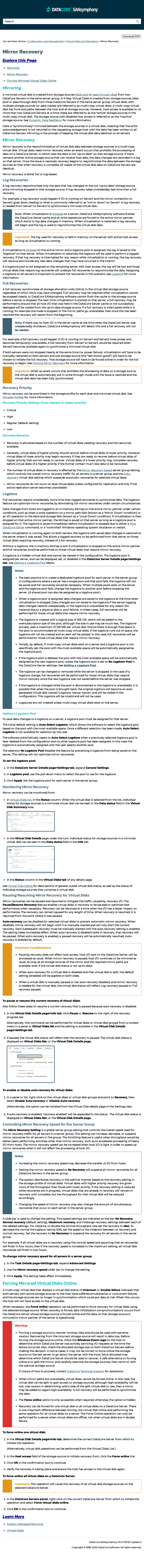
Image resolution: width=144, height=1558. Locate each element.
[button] (137, 21)
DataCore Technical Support (85, 1371)
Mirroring (13, 68)
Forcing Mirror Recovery (49, 363)
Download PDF (131, 36)
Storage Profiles (13, 397)
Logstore (117, 274)
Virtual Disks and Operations (82, 41)
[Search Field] (72, 21)
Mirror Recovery (17, 74)
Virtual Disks (15, 1530)
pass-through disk (104, 94)
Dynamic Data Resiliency (45, 120)
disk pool (82, 94)
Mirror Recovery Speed (97, 470)
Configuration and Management (45, 41)
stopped (57, 214)
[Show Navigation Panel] (4, 9)
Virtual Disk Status (20, 886)
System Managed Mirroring (25, 1524)
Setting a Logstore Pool (29, 563)
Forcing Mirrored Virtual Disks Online (31, 80)
